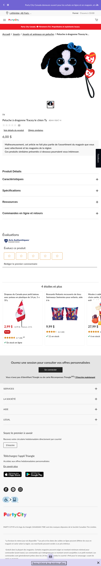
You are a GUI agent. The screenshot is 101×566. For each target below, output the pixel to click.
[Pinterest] (13, 489)
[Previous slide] (3, 5)
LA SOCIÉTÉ (50, 399)
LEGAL (50, 419)
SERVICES (50, 388)
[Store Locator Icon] (7, 13)
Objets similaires (35, 130)
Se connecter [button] (50, 370)
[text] (22, 338)
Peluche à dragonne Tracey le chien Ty (24, 120)
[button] (9, 256)
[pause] (7, 5)
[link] (12, 125)
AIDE (50, 409)
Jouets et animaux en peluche (38, 34)
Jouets (16, 34)
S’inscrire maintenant (85, 377)
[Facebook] (6, 489)
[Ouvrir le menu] (4, 20)
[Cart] (96, 20)
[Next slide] (97, 5)
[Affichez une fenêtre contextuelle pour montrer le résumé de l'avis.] (24, 338)
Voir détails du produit (14, 130)
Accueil (6, 34)
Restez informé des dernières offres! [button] (49, 563)
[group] (8, 331)
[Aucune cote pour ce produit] (10, 125)
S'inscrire (10, 445)
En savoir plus (10, 466)
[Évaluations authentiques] (17, 241)
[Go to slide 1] (50, 104)
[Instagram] (20, 489)
